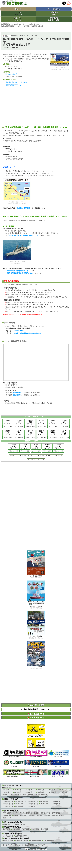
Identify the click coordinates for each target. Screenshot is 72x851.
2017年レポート (33, 804)
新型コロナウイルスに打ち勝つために (35, 794)
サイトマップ (40, 845)
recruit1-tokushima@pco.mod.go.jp (27, 333)
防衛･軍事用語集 (35, 840)
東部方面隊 (6, 829)
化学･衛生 (23, 815)
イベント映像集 (48, 840)
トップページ (7, 845)
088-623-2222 (18, 331)
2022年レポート (33, 801)
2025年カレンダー (13, 446)
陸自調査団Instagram (36, 753)
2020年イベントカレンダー (36, 459)
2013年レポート (8, 806)
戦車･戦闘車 (7, 813)
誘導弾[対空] (56, 813)
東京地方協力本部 (36, 714)
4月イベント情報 (41, 426)
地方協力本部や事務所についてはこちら (36, 709)
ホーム (19, 9)
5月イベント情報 (53, 426)
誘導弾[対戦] (7, 815)
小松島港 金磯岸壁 (11, 74)
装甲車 (22, 813)
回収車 (15, 813)
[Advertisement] (36, 105)
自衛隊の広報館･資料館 (13, 834)
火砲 (48, 813)
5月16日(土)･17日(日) (36, 576)
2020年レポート (58, 801)
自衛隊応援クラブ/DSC (36, 773)
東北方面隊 (44, 829)
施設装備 (39, 815)
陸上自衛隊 (14, 763)
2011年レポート (33, 806)
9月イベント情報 (30, 437)
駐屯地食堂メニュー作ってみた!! (14, 824)
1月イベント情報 (8, 426)
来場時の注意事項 (23, 208)
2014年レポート (58, 804)
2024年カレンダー (8, 422)
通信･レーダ (7, 818)
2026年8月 (17, 792)
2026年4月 (40, 790)
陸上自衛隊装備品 (54, 13)
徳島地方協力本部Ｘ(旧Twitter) (16, 82)
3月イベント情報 (30, 426)
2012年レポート (20, 806)
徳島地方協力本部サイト (14, 85)
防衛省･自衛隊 (58, 753)
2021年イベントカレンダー (54, 455)
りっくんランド (8, 836)
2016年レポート (45, 804)
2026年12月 (64, 792)
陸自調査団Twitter (14, 753)
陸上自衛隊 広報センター (14, 773)
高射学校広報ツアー (22, 836)
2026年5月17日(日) (36, 606)
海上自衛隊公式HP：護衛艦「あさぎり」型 (23, 235)
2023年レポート (20, 801)
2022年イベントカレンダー (36, 455)
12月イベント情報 (64, 437)
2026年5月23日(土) (36, 636)
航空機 (36, 813)
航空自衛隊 (58, 763)
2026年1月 (6, 790)
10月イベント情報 (41, 437)
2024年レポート (8, 801)
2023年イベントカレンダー (18, 455)
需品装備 (31, 815)
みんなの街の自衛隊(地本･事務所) (17, 838)
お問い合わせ (18, 845)
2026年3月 (29, 790)
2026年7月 (6, 792)
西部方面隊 (25, 829)
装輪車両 (29, 813)
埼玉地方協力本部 (36, 718)
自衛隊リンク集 (8, 840)
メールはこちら (54, 9)
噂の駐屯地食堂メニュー (13, 827)
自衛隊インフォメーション (12, 794)
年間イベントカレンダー (13, 785)
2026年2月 (17, 790)
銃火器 (15, 815)
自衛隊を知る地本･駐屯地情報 (54, 19)
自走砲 (42, 813)
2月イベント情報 (19, 426)
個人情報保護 (29, 845)
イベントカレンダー (18, 13)
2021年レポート (45, 801)
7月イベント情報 (8, 437)
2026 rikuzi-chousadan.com (37, 849)
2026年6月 (63, 790)
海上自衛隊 (36, 763)
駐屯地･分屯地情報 (21, 840)
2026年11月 (52, 792)
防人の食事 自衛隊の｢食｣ (13, 822)
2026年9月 (29, 792)
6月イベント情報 (64, 426)
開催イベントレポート (18, 19)
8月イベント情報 (19, 437)
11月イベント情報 (52, 437)
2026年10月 (41, 792)
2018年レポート (20, 804)
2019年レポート (8, 804)
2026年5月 (52, 790)
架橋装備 (47, 815)
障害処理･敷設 (57, 815)
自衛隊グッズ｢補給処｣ (58, 773)
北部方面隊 (35, 829)
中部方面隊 (16, 829)
